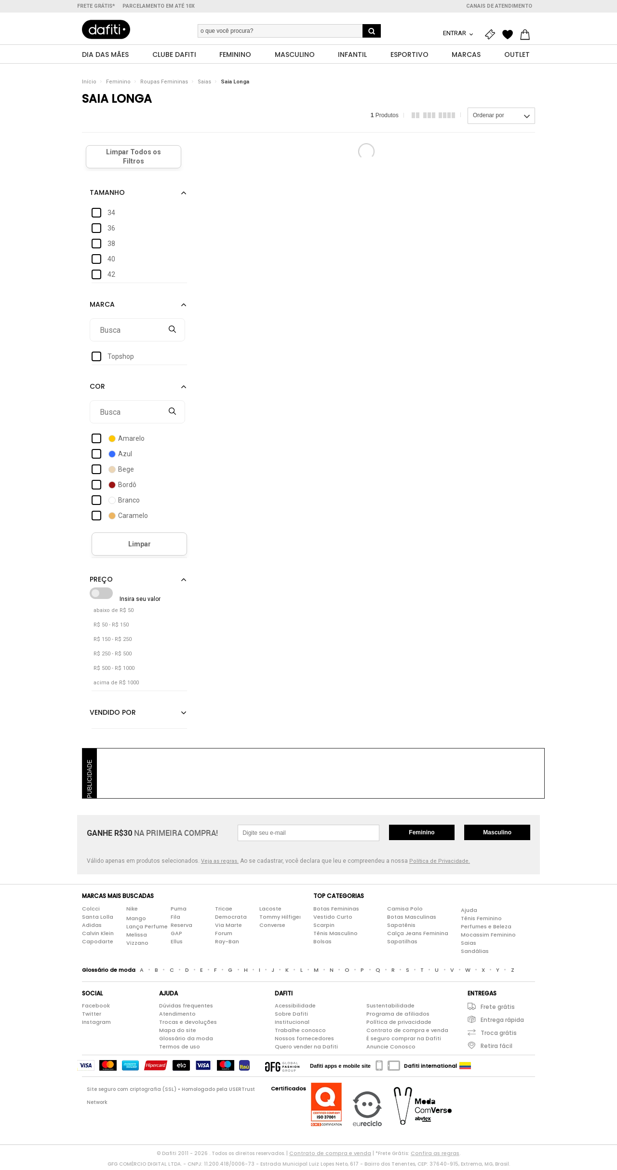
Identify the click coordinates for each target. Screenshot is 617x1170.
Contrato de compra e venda (407, 1032)
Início (89, 84)
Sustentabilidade (390, 1008)
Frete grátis (498, 1009)
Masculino (497, 834)
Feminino (118, 84)
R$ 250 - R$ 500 (113, 656)
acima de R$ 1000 (116, 685)
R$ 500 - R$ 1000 (114, 670)
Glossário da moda (186, 1040)
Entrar (455, 33)
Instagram (96, 1024)
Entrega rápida (502, 1022)
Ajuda (469, 912)
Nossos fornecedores (304, 1040)
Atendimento (177, 1016)
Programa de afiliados (397, 1016)
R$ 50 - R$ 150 (111, 627)
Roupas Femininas (164, 84)
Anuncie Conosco (391, 1049)
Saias (204, 84)
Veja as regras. (220, 863)
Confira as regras (435, 1155)
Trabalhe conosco (300, 1032)
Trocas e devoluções (188, 1024)
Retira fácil (496, 1048)
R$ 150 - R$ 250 (113, 642)
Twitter (91, 1016)
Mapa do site (177, 1032)
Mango (136, 920)
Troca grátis (499, 1035)
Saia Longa (235, 84)
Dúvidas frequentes (186, 1008)
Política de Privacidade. (439, 863)
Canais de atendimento (499, 6)
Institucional (292, 1024)
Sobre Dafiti (291, 1016)
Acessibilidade (295, 1008)
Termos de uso (179, 1049)
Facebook (96, 1008)
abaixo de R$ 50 (114, 613)
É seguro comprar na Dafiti (403, 1040)
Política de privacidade (398, 1024)
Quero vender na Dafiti (306, 1049)
